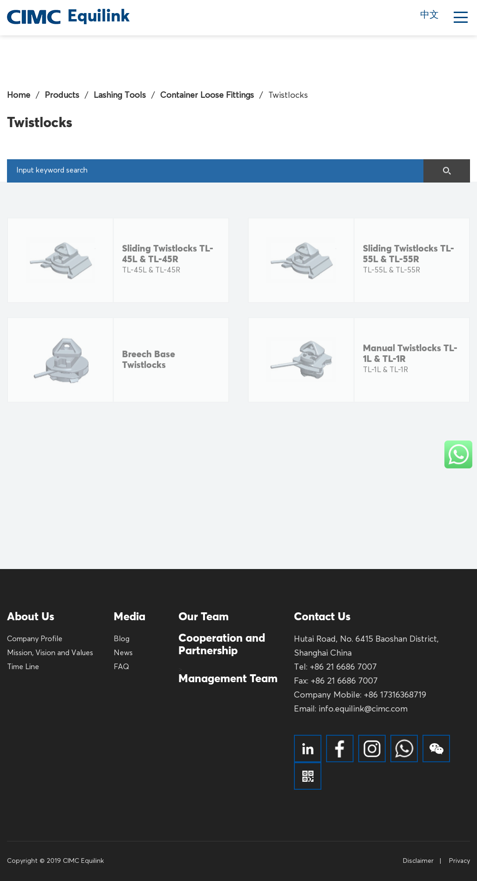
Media (129, 617)
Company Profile (34, 639)
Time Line (23, 667)
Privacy (459, 861)
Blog (121, 639)
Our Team (203, 617)
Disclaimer (418, 861)
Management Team (228, 678)
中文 (429, 15)
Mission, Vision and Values (50, 653)
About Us (30, 617)
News (123, 653)
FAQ (121, 667)
